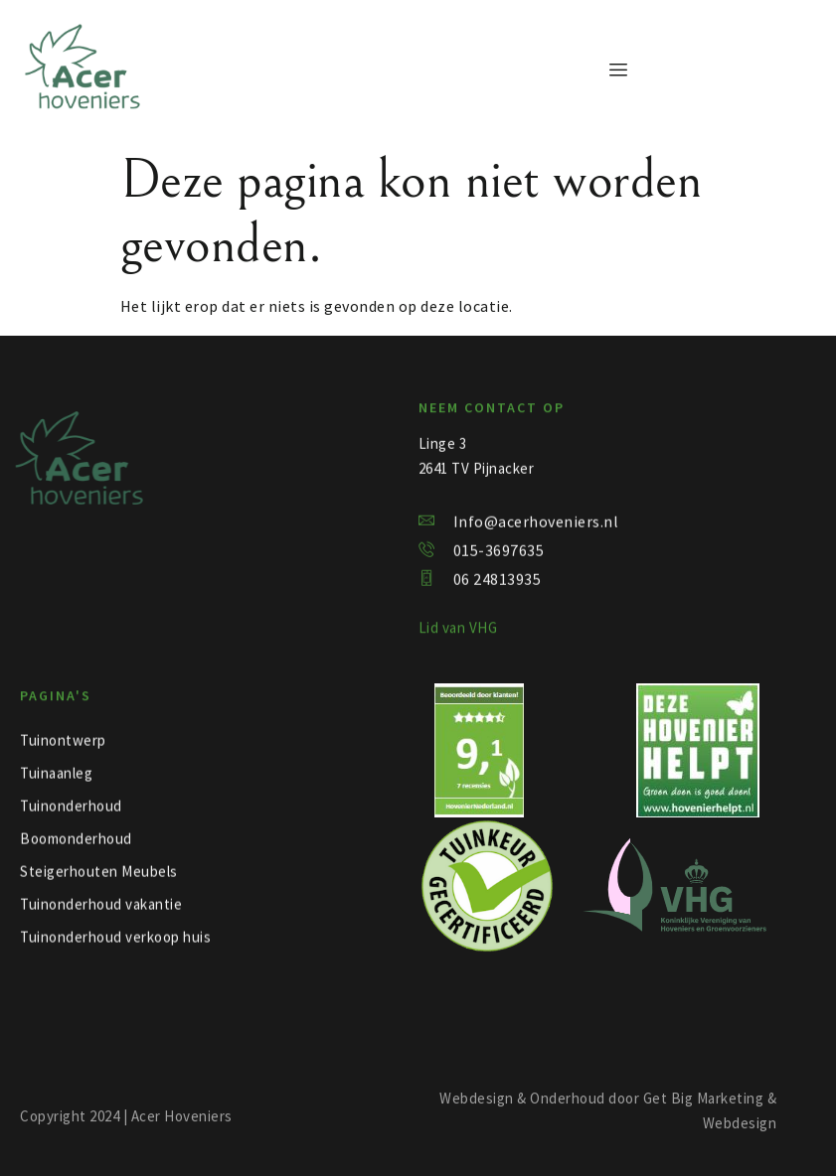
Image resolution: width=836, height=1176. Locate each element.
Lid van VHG (458, 631)
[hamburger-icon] (618, 70)
